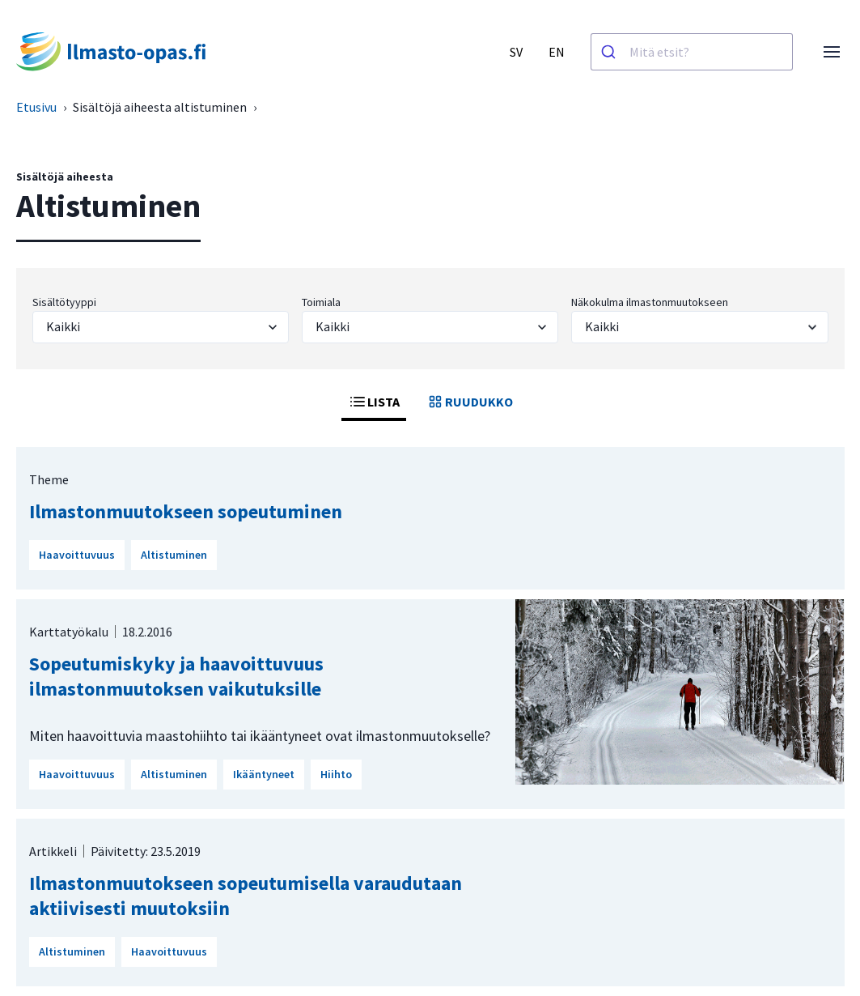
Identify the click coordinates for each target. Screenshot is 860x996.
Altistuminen (174, 554)
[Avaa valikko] (832, 52)
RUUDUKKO (469, 401)
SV (516, 52)
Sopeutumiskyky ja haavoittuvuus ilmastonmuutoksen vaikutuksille (176, 676)
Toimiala (321, 302)
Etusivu (36, 107)
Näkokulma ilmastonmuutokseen (649, 302)
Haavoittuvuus (77, 554)
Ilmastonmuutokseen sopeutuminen (185, 511)
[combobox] (692, 51)
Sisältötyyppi (64, 302)
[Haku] (610, 52)
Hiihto (336, 774)
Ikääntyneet (263, 774)
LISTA (374, 401)
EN (557, 52)
